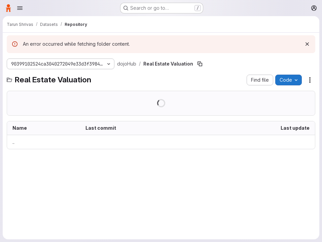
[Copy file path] (199, 63)
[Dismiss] (307, 44)
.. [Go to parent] (13, 142)
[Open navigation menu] (19, 8)
